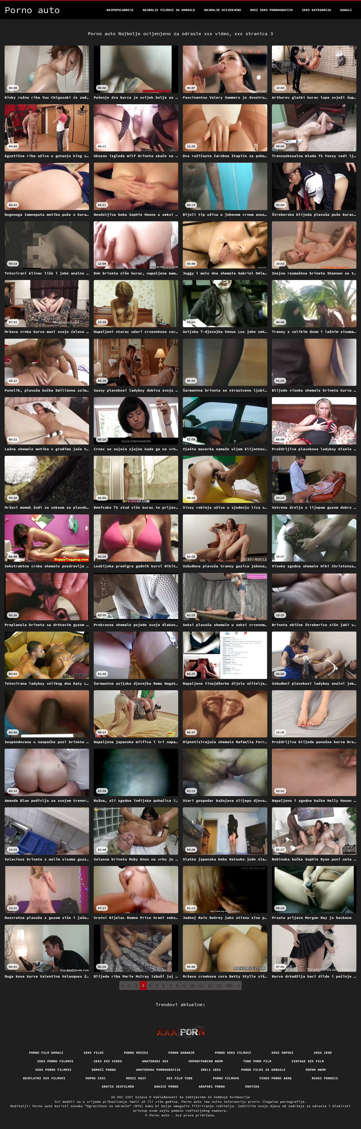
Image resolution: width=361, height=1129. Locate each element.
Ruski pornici (325, 1078)
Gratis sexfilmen (118, 1086)
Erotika (252, 1086)
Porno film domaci (46, 1053)
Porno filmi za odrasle (263, 1070)
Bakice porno (166, 1086)
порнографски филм (206, 1061)
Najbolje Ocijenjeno (222, 10)
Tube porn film (257, 1061)
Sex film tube (179, 1078)
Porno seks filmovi (233, 1053)
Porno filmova (226, 1078)
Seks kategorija (316, 10)
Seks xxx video (108, 1061)
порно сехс (96, 1078)
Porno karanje (182, 1053)
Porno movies (136, 1053)
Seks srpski (282, 1053)
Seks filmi (94, 1053)
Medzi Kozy (136, 1078)
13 (219, 985)
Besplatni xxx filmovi (44, 1078)
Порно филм (316, 1070)
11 (201, 985)
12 (210, 985)
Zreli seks (211, 1070)
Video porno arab (275, 1078)
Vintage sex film (308, 1061)
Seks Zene (323, 1053)
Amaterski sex (155, 1061)
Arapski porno (212, 1086)
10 (192, 985)
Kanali (346, 10)
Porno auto (160, 1115)
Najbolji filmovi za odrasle (169, 10)
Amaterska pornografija (158, 1070)
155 (229, 985)
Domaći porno (104, 1070)
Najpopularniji (120, 10)
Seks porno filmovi (55, 1061)
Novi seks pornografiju (271, 10)
